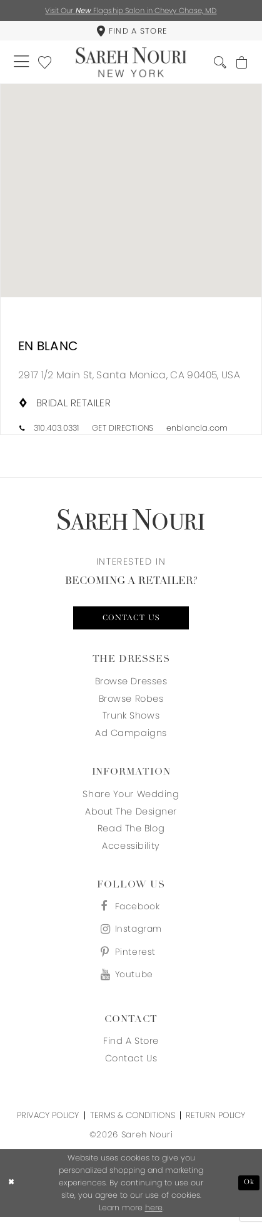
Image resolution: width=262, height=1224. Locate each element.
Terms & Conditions (132, 1122)
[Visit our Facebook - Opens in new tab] (131, 910)
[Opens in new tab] (129, 377)
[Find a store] (131, 32)
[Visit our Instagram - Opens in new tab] (131, 934)
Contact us (131, 621)
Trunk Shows (131, 719)
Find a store (131, 1048)
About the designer (131, 814)
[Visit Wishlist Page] (47, 64)
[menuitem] (131, 32)
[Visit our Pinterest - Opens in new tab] (131, 958)
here (154, 1215)
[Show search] (218, 64)
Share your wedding (131, 797)
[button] (22, 63)
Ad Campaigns (131, 736)
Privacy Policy (48, 1122)
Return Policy (215, 1122)
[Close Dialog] (12, 1190)
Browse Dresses (131, 684)
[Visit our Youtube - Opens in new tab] (131, 981)
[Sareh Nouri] (131, 64)
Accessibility (130, 849)
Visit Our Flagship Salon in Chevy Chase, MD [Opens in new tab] (130, 11)
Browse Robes (131, 702)
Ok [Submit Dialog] (249, 1189)
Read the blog (131, 832)
